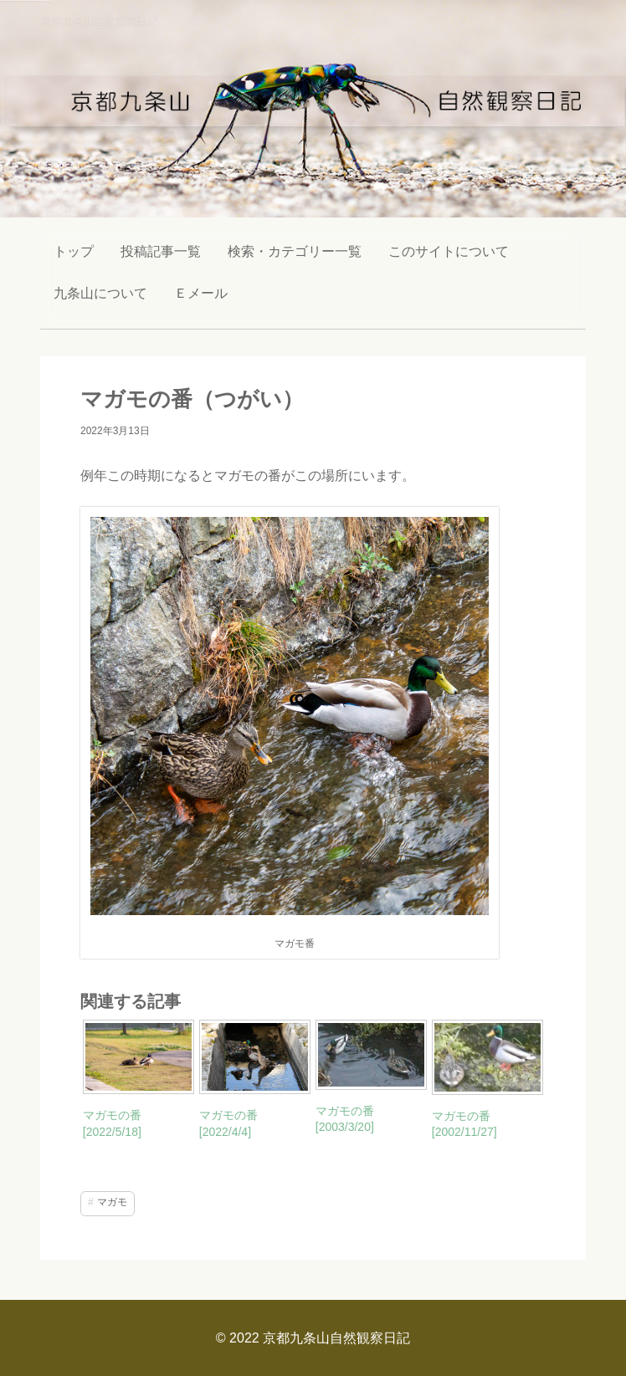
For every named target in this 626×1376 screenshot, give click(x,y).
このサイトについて (448, 251)
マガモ (112, 1202)
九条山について (100, 293)
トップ (74, 251)
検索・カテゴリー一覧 (295, 251)
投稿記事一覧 (161, 251)
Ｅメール (201, 293)
